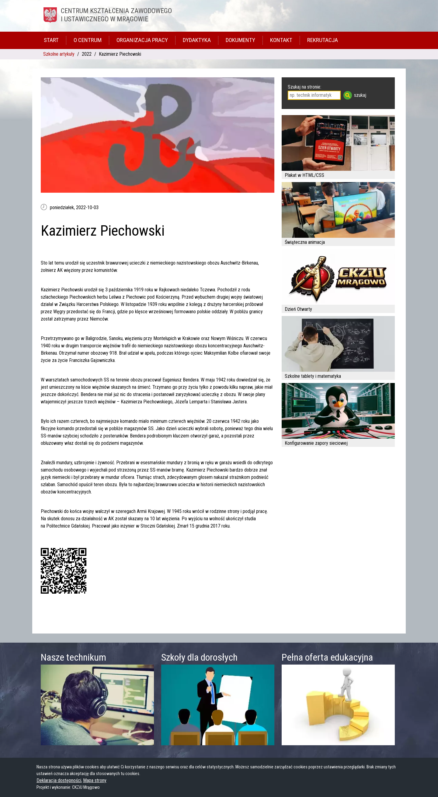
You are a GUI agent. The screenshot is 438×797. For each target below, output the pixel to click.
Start (51, 40)
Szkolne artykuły (59, 54)
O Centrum (88, 40)
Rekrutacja (322, 40)
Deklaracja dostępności (58, 780)
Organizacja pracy (142, 40)
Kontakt (281, 40)
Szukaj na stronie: (304, 87)
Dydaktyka (197, 40)
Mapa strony (94, 780)
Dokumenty (240, 40)
